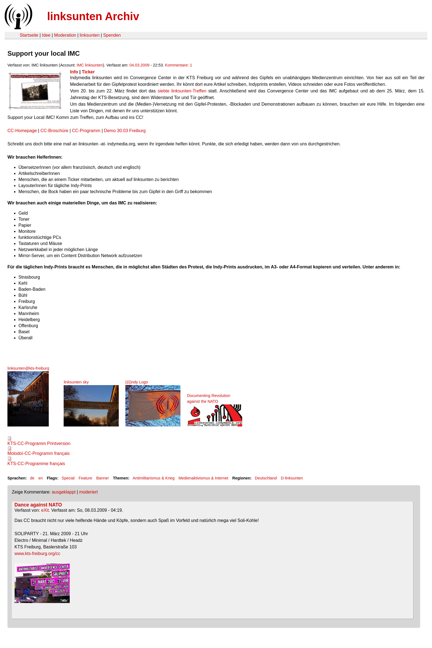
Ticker (88, 72)
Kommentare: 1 (178, 65)
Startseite (29, 35)
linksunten (89, 35)
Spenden (112, 35)
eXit (45, 510)
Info (74, 72)
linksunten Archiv (93, 16)
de (32, 478)
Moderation (65, 35)
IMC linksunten (90, 65)
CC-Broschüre (55, 130)
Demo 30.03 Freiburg (124, 130)
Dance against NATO (38, 505)
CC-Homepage (22, 130)
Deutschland (266, 478)
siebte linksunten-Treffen (182, 91)
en (40, 478)
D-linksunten (292, 478)
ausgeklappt (63, 492)
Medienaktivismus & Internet (203, 478)
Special (68, 478)
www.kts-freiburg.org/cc (37, 553)
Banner (102, 478)
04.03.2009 (139, 65)
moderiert (88, 492)
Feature (85, 478)
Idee (46, 35)
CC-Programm (86, 130)
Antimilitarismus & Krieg (153, 478)
